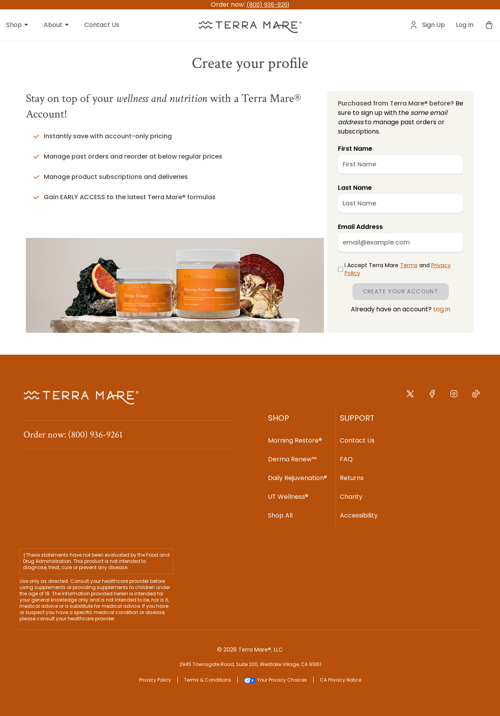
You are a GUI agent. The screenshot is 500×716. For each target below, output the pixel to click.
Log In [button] (464, 24)
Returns (352, 477)
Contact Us (357, 440)
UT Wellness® (288, 496)
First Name (355, 148)
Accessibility (359, 515)
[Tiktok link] (475, 396)
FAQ (346, 459)
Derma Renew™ (292, 459)
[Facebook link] (432, 396)
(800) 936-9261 (267, 5)
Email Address (360, 226)
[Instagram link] (454, 396)
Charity (351, 496)
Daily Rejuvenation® (297, 477)
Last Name (355, 187)
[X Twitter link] (410, 396)
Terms (409, 265)
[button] (250, 25)
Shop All (280, 515)
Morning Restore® (295, 440)
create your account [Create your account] (401, 291)
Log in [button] (441, 309)
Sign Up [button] (433, 24)
